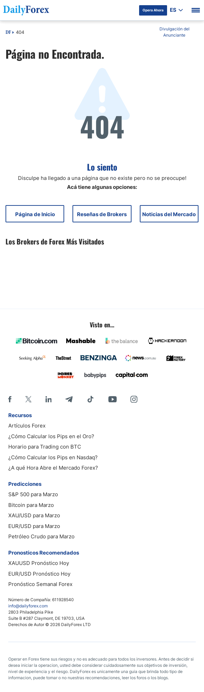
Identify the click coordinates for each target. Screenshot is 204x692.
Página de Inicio (35, 214)
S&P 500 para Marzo (33, 494)
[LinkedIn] (48, 399)
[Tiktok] (90, 399)
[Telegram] (68, 399)
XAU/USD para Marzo (34, 515)
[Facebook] (9, 399)
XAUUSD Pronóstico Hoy (38, 563)
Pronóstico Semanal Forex (40, 584)
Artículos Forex (27, 425)
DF (8, 32)
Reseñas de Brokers (102, 214)
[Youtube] (112, 399)
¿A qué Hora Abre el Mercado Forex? (53, 467)
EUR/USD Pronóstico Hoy (39, 573)
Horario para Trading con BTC (44, 446)
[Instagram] (133, 399)
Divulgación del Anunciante (174, 32)
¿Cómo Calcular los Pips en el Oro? (51, 436)
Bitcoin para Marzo (31, 505)
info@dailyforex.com (28, 605)
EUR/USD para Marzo (34, 526)
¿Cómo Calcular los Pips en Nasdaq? (53, 457)
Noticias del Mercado (169, 214)
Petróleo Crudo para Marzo (41, 536)
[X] (28, 399)
